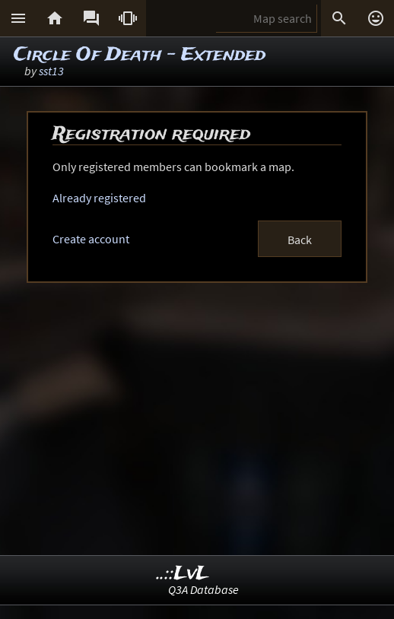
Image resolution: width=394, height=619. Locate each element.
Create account (90, 238)
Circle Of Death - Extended (139, 55)
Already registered (99, 197)
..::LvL (182, 573)
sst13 (51, 70)
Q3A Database (203, 589)
